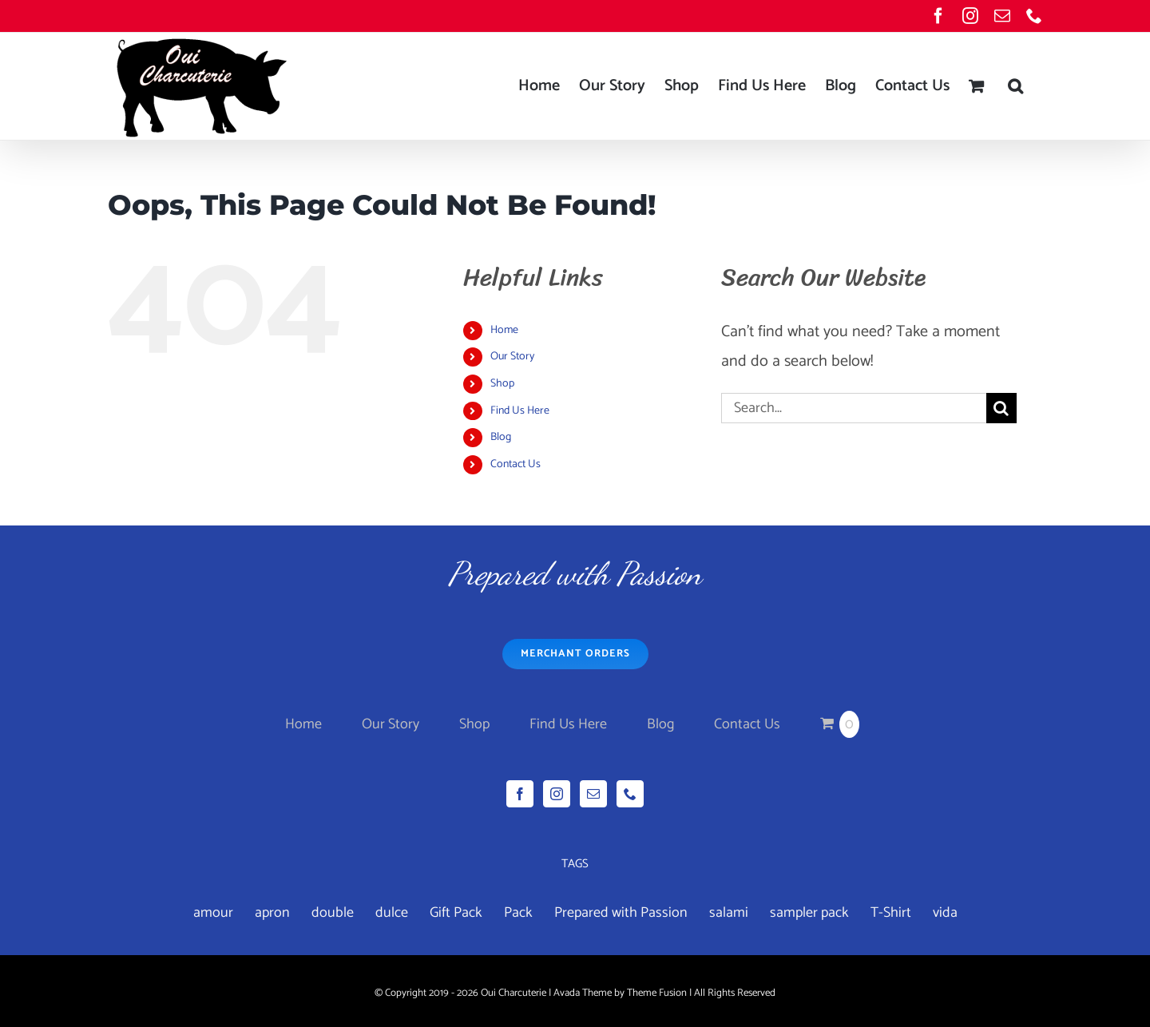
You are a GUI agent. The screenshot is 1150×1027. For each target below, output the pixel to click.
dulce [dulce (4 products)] (391, 913)
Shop (502, 384)
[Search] (1001, 408)
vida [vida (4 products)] (945, 913)
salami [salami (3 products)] (728, 913)
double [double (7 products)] (332, 913)
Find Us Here (519, 411)
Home (504, 330)
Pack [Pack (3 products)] (518, 913)
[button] (1015, 86)
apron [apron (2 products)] (272, 913)
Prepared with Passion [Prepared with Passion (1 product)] (621, 913)
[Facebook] (519, 793)
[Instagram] (556, 793)
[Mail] (593, 793)
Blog (500, 437)
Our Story (512, 356)
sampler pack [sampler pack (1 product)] (809, 913)
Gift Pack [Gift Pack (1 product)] (456, 913)
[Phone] (630, 793)
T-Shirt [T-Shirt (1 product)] (890, 913)
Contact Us (515, 464)
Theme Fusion (657, 993)
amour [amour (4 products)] (213, 913)
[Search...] (853, 408)
